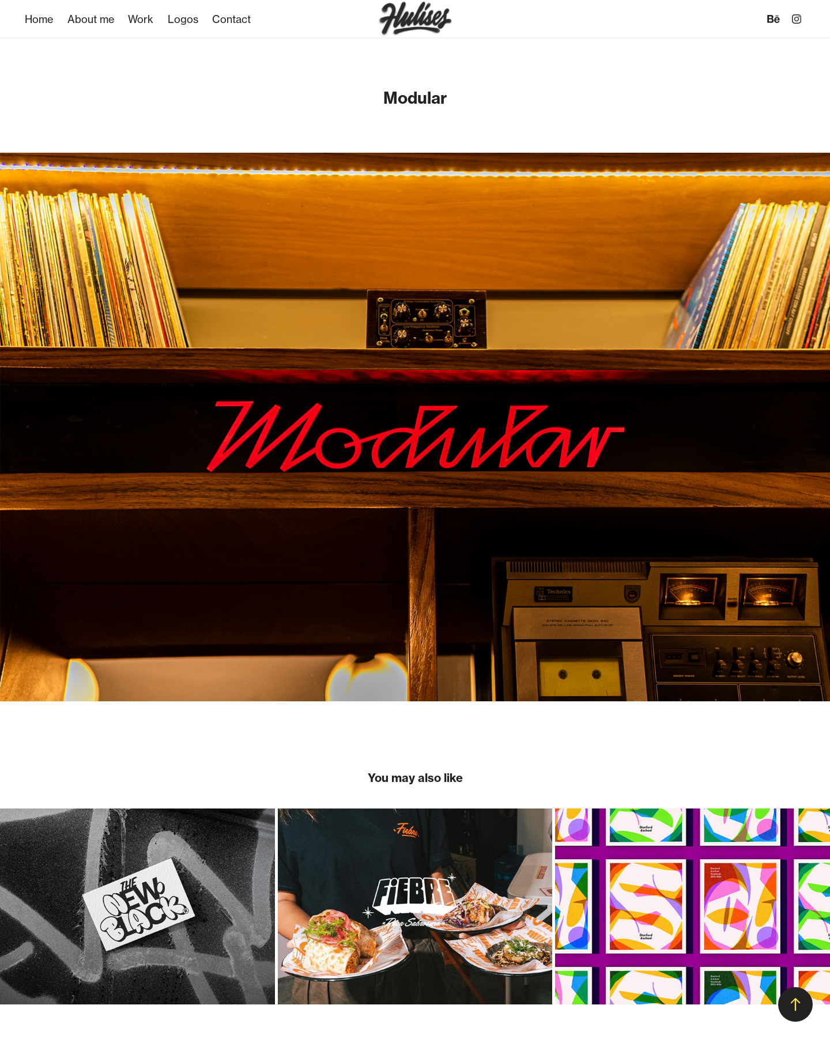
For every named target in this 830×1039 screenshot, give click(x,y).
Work (140, 19)
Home (39, 19)
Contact (231, 19)
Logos (183, 19)
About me (90, 19)
